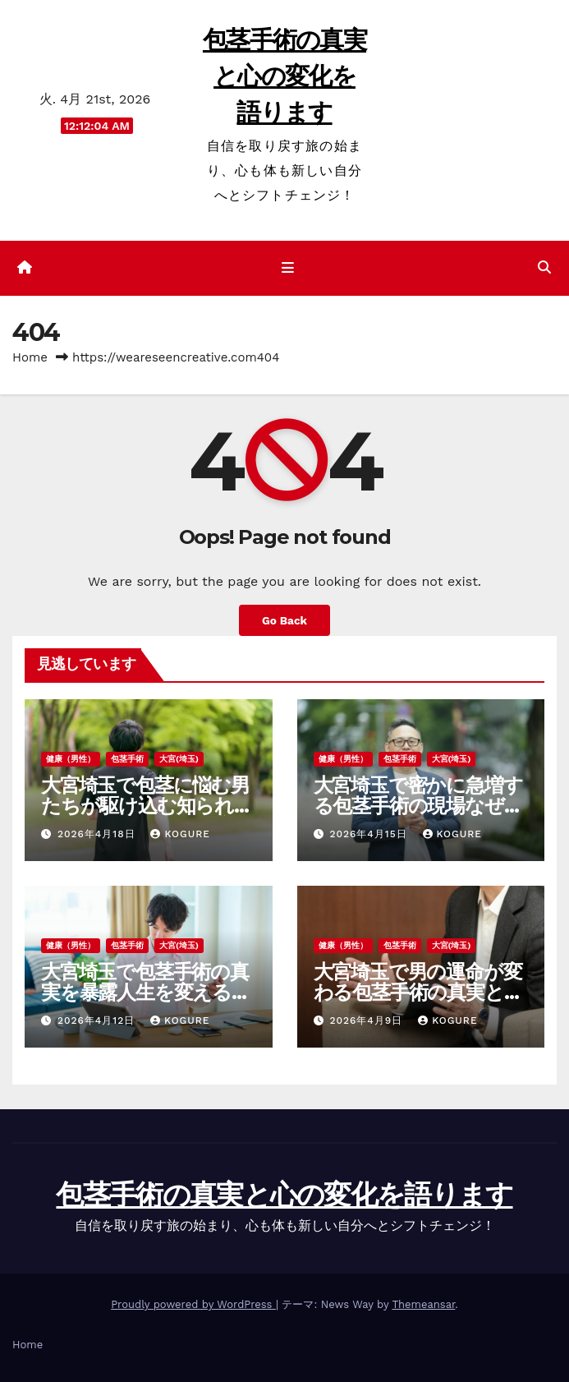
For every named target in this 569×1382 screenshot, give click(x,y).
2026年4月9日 (367, 1020)
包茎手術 (127, 758)
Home (30, 357)
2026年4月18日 (98, 834)
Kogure (179, 834)
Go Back (284, 620)
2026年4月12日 (98, 1020)
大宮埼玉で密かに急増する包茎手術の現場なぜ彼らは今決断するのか (418, 805)
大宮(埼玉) (179, 758)
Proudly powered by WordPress (193, 1304)
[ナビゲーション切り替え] (287, 268)
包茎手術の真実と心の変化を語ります (284, 76)
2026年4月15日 (370, 834)
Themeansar (423, 1304)
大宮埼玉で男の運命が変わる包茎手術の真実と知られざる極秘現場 (418, 992)
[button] (544, 267)
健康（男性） (70, 758)
